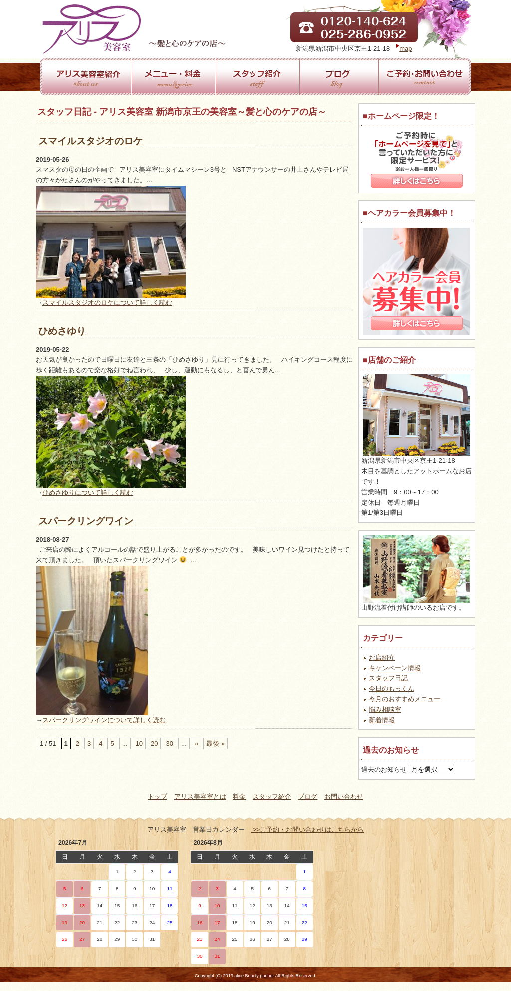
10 (139, 743)
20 (154, 743)
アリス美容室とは (200, 796)
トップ (157, 796)
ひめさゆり (62, 331)
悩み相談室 (385, 709)
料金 (239, 796)
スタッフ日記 (388, 678)
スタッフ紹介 (272, 796)
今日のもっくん (391, 688)
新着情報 (382, 720)
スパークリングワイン (85, 521)
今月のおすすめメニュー (404, 699)
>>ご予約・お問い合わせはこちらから (307, 829)
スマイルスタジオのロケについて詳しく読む (107, 302)
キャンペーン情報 (395, 668)
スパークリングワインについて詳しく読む (104, 720)
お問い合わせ (343, 796)
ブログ (307, 796)
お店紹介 (382, 657)
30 (169, 743)
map (405, 48)
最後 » (215, 743)
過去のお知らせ (384, 769)
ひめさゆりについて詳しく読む (87, 492)
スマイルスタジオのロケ (90, 141)
